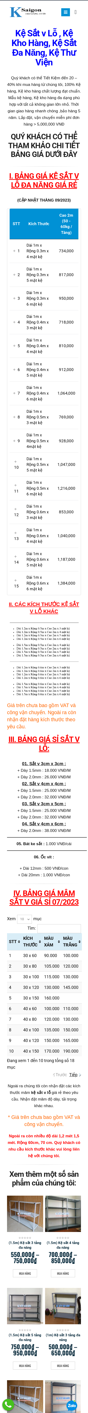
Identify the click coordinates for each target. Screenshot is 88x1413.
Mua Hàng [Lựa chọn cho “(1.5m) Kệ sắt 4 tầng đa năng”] (63, 1273)
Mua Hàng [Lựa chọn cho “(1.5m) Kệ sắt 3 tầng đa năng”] (25, 1273)
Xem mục (24, 919)
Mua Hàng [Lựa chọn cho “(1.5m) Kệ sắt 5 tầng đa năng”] (25, 1365)
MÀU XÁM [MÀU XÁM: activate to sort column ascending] (49, 941)
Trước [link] (61, 1074)
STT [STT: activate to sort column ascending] (13, 941)
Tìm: (54, 928)
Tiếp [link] (73, 1074)
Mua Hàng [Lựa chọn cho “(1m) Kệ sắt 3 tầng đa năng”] (63, 1365)
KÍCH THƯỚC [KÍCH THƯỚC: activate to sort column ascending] (30, 941)
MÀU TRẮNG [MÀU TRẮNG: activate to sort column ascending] (70, 941)
